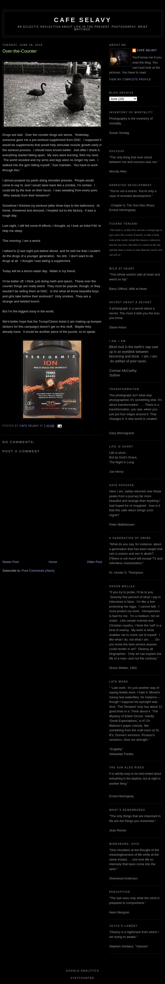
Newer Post (10, 562)
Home (53, 562)
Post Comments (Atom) (38, 570)
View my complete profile (130, 79)
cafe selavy (82, 20)
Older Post (94, 562)
